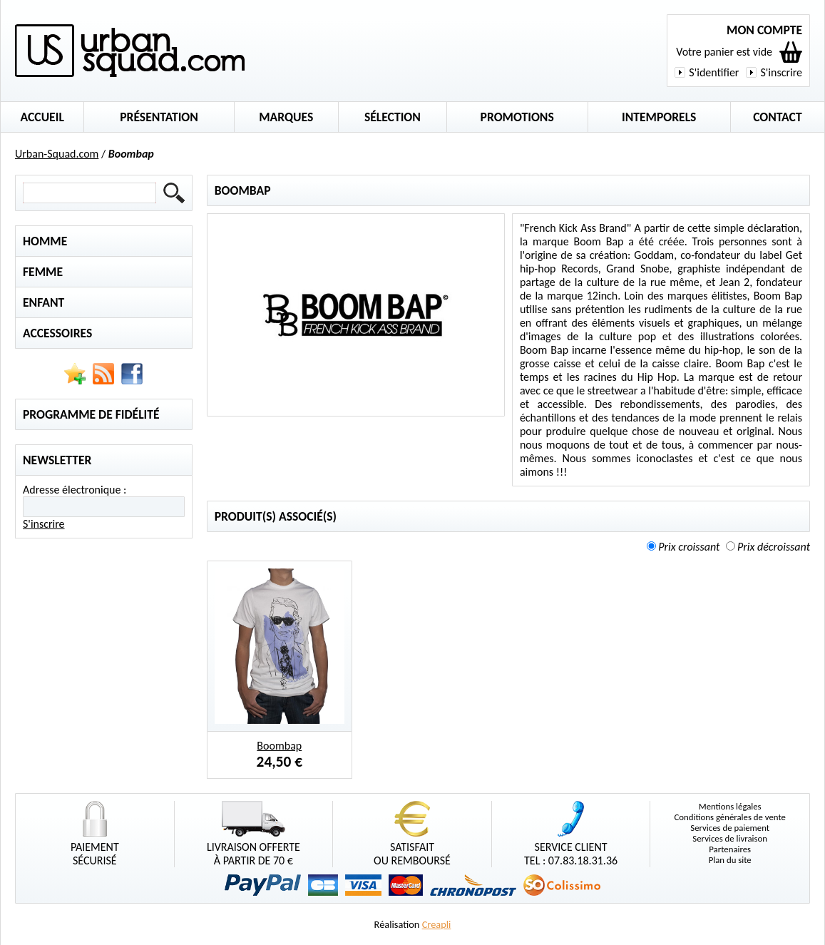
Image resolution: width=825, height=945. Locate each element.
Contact (777, 117)
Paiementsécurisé (95, 834)
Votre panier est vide (724, 51)
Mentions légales (730, 806)
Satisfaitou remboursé (412, 834)
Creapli (436, 924)
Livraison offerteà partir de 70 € (253, 834)
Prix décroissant (773, 546)
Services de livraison (729, 838)
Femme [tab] (43, 272)
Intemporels (659, 117)
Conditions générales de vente (730, 817)
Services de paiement (729, 827)
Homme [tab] (45, 241)
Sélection (392, 117)
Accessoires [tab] (57, 333)
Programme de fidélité (91, 414)
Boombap (279, 745)
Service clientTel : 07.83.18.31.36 (571, 834)
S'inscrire (781, 72)
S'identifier (714, 72)
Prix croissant (688, 546)
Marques (286, 117)
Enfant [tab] (43, 302)
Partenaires (730, 849)
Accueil (42, 117)
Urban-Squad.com (56, 153)
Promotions (517, 117)
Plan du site (730, 859)
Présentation (159, 117)
